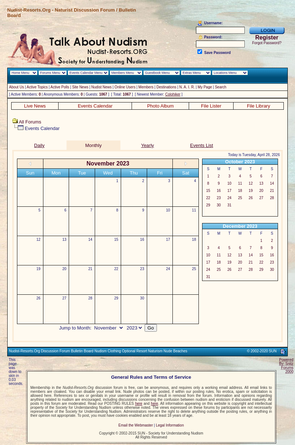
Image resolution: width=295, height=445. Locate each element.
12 (38, 240)
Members (146, 87)
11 (194, 210)
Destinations (166, 87)
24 (168, 269)
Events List (201, 145)
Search (220, 87)
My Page (205, 87)
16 (142, 240)
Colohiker (172, 94)
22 (116, 269)
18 (194, 240)
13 (65, 240)
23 (142, 269)
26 (38, 298)
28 (90, 298)
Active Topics (37, 87)
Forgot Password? (266, 43)
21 (90, 269)
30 (142, 298)
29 (116, 298)
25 (194, 269)
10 (168, 210)
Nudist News (101, 87)
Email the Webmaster (136, 425)
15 (116, 240)
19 (38, 269)
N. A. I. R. (187, 87)
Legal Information (170, 425)
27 (65, 298)
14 (90, 240)
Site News (80, 87)
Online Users (125, 87)
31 (229, 205)
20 (65, 269)
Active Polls (60, 87)
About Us (16, 87)
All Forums (30, 122)
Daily (39, 145)
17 (168, 240)
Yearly (147, 145)
